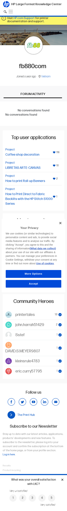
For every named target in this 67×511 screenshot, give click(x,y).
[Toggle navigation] (10, 11)
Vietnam (46, 76)
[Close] (60, 223)
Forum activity (33, 94)
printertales (25, 314)
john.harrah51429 (29, 324)
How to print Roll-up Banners (25, 181)
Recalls (7, 465)
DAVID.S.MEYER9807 (22, 351)
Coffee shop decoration (22, 155)
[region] (33, 255)
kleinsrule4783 (27, 361)
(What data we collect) (43, 248)
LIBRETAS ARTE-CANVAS (23, 168)
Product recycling (12, 470)
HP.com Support (24, 18)
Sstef (20, 335)
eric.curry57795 (28, 371)
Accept (33, 283)
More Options (33, 273)
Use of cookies (45, 263)
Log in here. (9, 454)
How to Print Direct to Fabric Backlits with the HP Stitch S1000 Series (29, 199)
